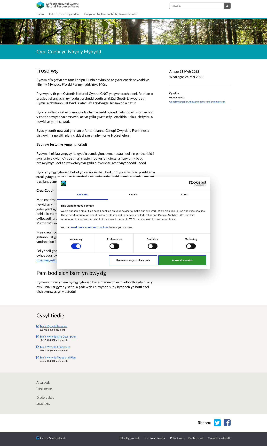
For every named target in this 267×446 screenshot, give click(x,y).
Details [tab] (133, 194)
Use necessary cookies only (133, 260)
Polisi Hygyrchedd (129, 438)
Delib (62, 438)
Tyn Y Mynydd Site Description (56, 336)
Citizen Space (48, 438)
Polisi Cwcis (177, 438)
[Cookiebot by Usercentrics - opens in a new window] (191, 183)
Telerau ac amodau (155, 438)
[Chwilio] (227, 6)
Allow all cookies (182, 260)
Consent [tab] (82, 194)
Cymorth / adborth (219, 438)
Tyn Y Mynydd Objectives (53, 346)
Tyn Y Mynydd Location (51, 326)
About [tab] (184, 194)
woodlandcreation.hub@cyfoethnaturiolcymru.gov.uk (197, 101)
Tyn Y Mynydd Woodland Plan (56, 357)
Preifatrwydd (196, 438)
